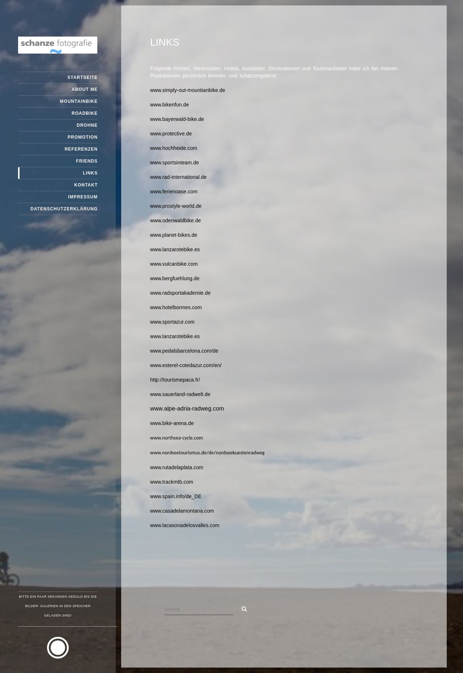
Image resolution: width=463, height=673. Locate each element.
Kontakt (86, 185)
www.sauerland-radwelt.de (180, 394)
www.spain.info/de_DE (175, 496)
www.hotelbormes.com (176, 307)
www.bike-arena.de (172, 423)
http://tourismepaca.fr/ (175, 380)
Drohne (87, 125)
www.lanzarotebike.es (175, 249)
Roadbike (85, 113)
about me (85, 89)
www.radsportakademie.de (180, 293)
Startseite (82, 77)
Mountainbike (79, 101)
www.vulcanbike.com (174, 264)
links (90, 173)
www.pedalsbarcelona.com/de (184, 351)
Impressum (83, 196)
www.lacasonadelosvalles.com (185, 525)
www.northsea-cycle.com (176, 438)
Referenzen (81, 149)
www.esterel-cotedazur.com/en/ (185, 365)
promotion (83, 137)
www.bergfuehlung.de (175, 278)
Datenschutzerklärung (64, 208)
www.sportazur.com (172, 322)
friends (87, 161)
